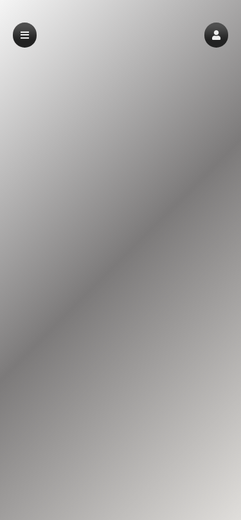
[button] (216, 35)
